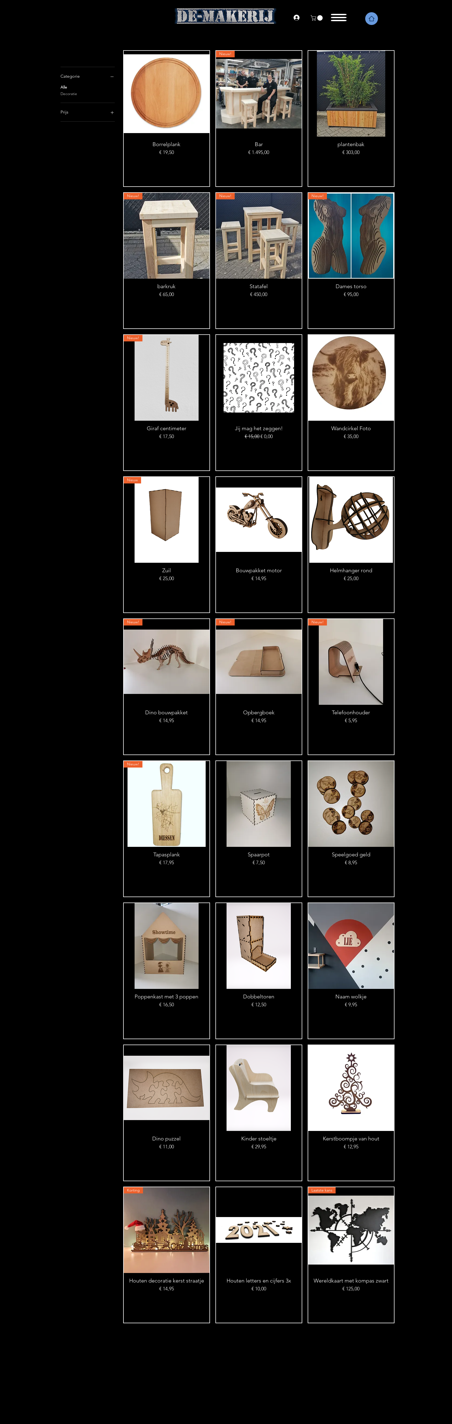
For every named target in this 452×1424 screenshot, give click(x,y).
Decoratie (69, 93)
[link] (317, 18)
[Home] (371, 18)
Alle (64, 87)
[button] (339, 16)
